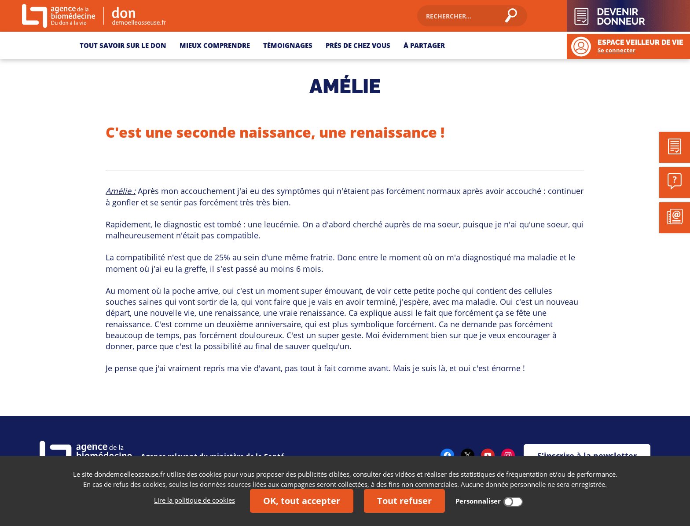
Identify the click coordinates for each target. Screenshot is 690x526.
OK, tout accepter (301, 501)
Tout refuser (404, 501)
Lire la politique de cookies (194, 500)
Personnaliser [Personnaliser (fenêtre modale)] (478, 501)
